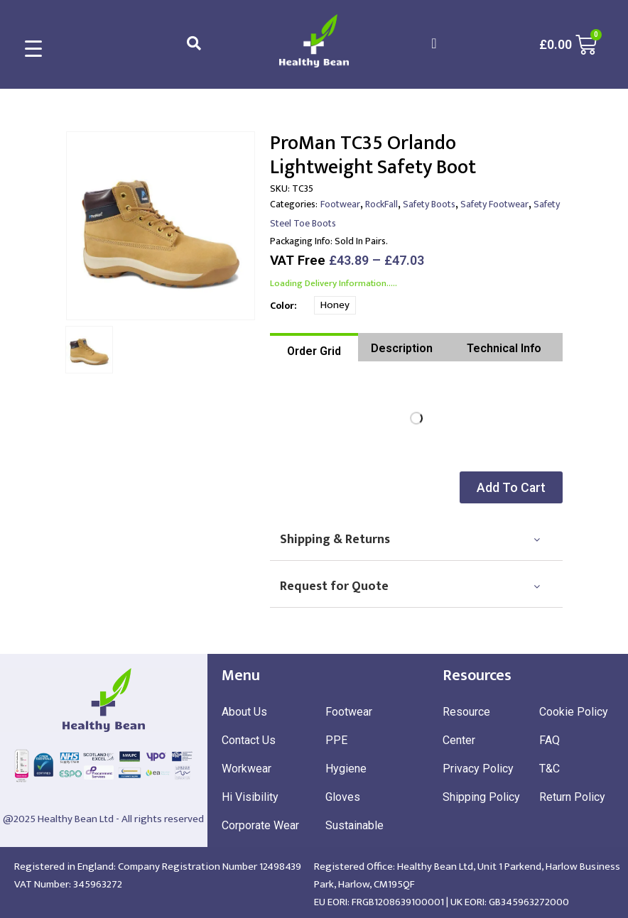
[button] (519, 487)
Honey (335, 305)
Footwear (340, 204)
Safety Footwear (494, 204)
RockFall (381, 204)
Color (282, 305)
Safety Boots (429, 204)
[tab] (314, 347)
